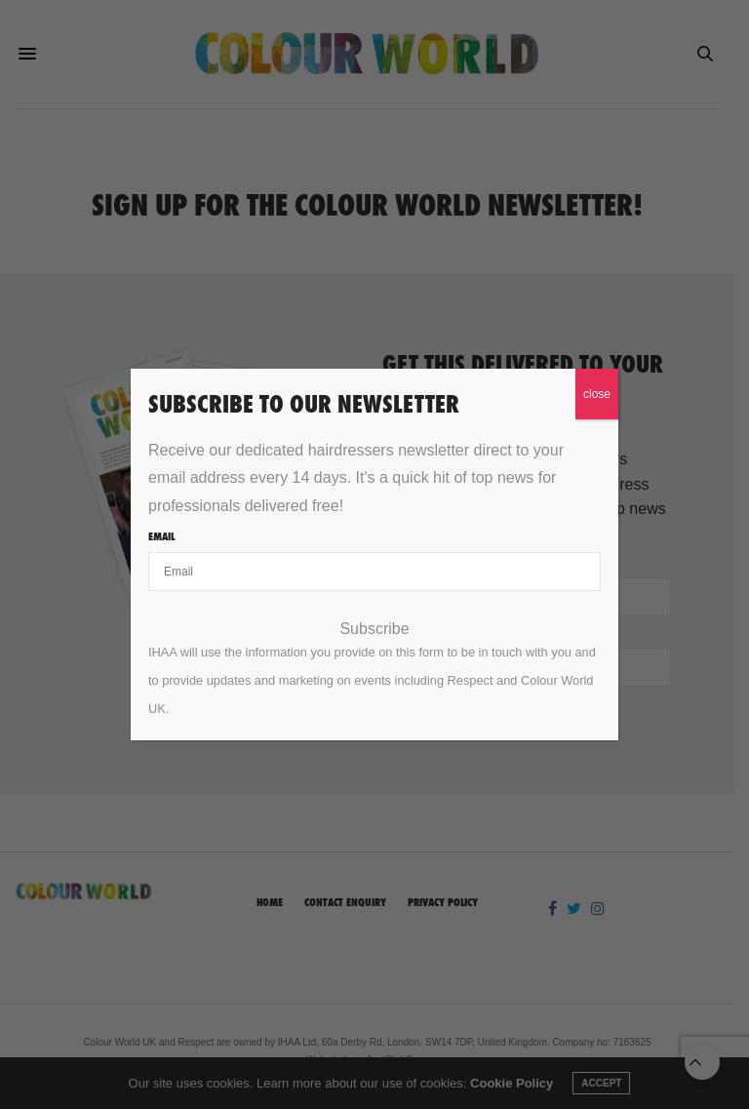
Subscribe (374, 629)
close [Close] (597, 394)
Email (161, 536)
